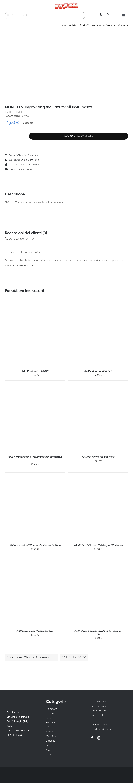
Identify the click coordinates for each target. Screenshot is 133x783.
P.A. (48, 727)
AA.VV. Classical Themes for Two (34, 631)
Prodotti (72, 25)
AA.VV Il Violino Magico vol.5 (98, 457)
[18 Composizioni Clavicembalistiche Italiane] (35, 506)
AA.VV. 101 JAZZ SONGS (35, 371)
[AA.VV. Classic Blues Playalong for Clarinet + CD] (98, 592)
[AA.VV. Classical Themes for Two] (35, 592)
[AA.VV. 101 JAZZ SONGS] (35, 332)
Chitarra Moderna (36, 657)
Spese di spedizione (19, 169)
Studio (49, 732)
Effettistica (52, 722)
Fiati (48, 745)
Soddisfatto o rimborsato (22, 164)
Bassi (49, 718)
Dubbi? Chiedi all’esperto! (21, 155)
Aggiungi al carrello (78, 136)
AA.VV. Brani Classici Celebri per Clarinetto (98, 545)
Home (63, 25)
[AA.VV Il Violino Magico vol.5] (98, 418)
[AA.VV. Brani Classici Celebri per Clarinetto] (98, 506)
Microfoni (51, 736)
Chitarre (51, 713)
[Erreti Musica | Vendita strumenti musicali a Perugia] (66, 3)
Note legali (97, 715)
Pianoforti (51, 709)
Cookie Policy (98, 701)
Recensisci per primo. (17, 116)
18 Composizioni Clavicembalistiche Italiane (35, 545)
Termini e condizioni (102, 710)
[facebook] (92, 738)
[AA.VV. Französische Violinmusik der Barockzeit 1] (35, 418)
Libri (53, 657)
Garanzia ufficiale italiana (22, 160)
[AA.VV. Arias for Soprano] (98, 332)
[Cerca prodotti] (45, 15)
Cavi (48, 754)
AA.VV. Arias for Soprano (98, 371)
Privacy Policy (98, 706)
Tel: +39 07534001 (100, 724)
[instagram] (98, 738)
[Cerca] (8, 15)
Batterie (50, 741)
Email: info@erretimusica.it (106, 729)
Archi (49, 750)
